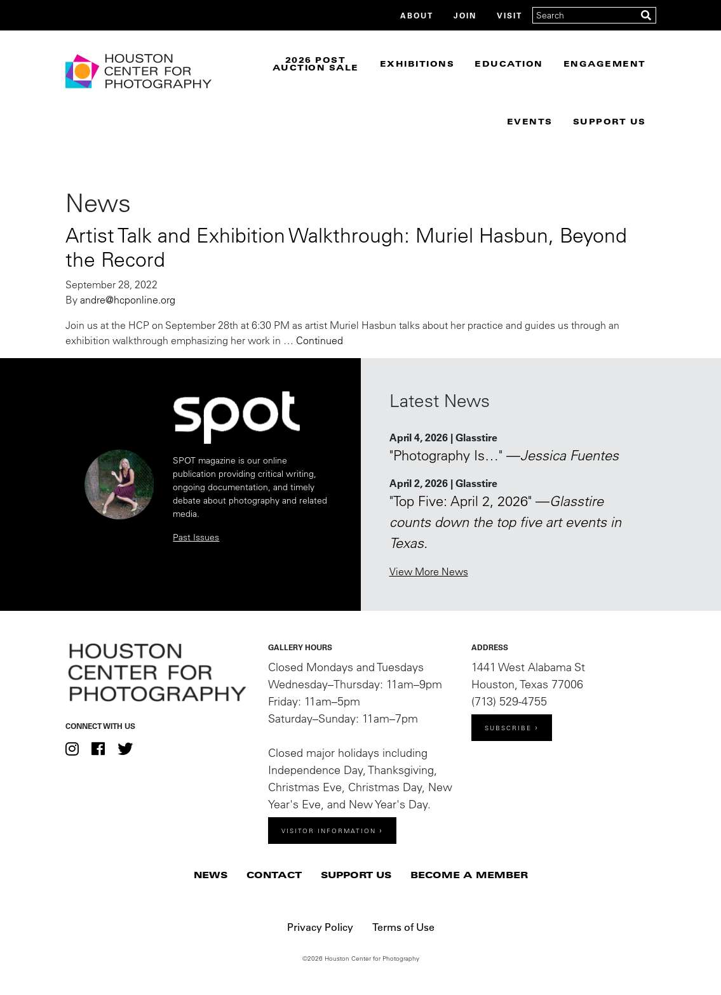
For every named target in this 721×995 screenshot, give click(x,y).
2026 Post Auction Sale (316, 63)
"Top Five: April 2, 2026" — (505, 522)
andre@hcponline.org (127, 299)
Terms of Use (403, 926)
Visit (509, 15)
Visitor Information (328, 831)
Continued (319, 340)
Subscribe (508, 728)
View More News (428, 571)
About (416, 15)
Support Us (609, 121)
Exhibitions (417, 63)
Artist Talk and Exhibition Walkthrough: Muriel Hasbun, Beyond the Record (346, 247)
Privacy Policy (320, 926)
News (210, 874)
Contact (274, 874)
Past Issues (196, 537)
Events (530, 121)
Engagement (604, 63)
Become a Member (469, 874)
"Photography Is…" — (504, 455)
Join (465, 15)
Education (509, 63)
